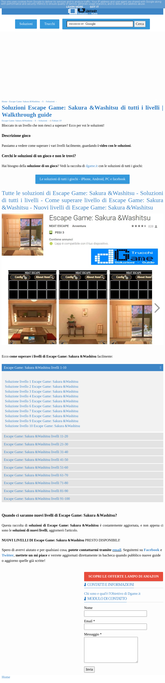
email (116, 550)
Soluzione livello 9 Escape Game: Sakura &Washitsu (41, 421)
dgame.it (92, 166)
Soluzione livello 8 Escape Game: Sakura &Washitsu (41, 416)
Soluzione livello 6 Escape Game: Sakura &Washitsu (41, 406)
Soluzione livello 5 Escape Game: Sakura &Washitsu (41, 401)
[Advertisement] (82, 64)
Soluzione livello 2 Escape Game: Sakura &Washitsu (41, 386)
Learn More (74, 6)
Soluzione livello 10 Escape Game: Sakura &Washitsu (42, 426)
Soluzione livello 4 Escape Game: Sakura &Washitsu (41, 396)
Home (6, 677)
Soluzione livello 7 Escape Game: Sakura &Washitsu (41, 411)
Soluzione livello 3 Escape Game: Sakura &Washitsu (41, 391)
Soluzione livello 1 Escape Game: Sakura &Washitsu (41, 381)
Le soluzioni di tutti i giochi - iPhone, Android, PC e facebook (83, 179)
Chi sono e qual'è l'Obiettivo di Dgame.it (112, 593)
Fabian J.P (56, 120)
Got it (94, 6)
